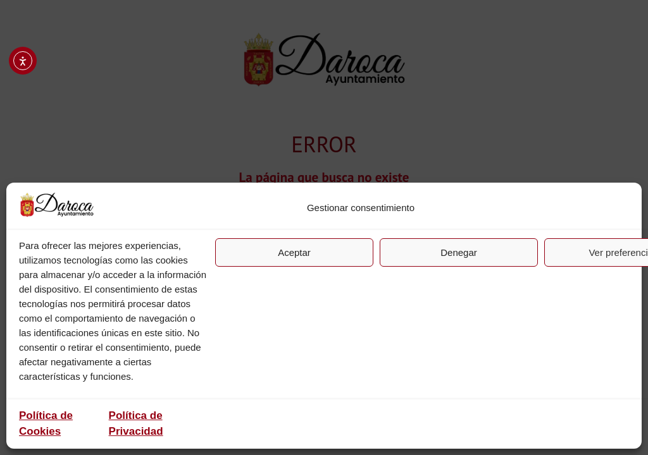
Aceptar (294, 252)
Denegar (458, 252)
